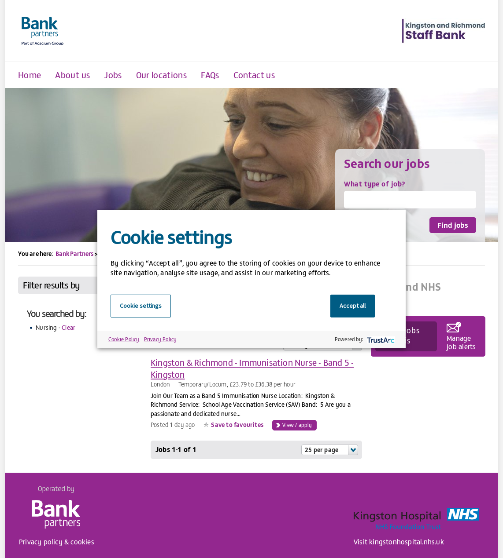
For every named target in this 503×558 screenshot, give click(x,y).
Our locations (161, 74)
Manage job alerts (461, 341)
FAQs (210, 74)
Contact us (254, 74)
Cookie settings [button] (141, 306)
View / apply (297, 424)
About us (72, 74)
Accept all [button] (353, 306)
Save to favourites (237, 424)
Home (29, 74)
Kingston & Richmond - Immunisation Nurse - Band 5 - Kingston (252, 368)
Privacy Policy (160, 339)
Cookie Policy (124, 339)
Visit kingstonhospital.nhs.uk (399, 541)
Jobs (113, 74)
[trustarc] (379, 339)
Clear (68, 327)
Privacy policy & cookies (56, 541)
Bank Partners (74, 253)
